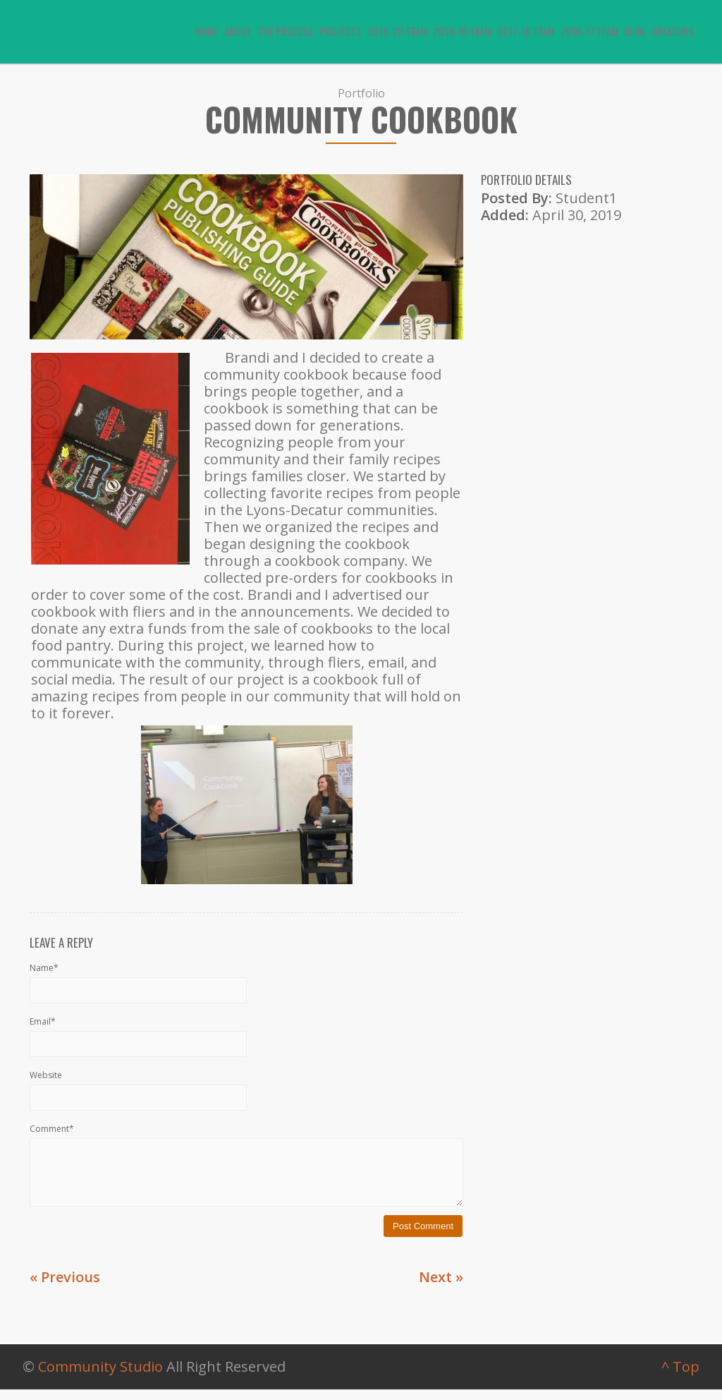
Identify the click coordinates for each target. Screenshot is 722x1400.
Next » (441, 1287)
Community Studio (100, 1377)
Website (46, 1075)
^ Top (680, 1377)
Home (207, 31)
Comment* (52, 1129)
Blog (635, 31)
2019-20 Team (397, 31)
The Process (285, 31)
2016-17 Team (589, 31)
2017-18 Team (526, 31)
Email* (43, 1021)
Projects (340, 31)
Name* (44, 968)
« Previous (65, 1287)
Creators (672, 31)
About (238, 31)
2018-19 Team (462, 31)
